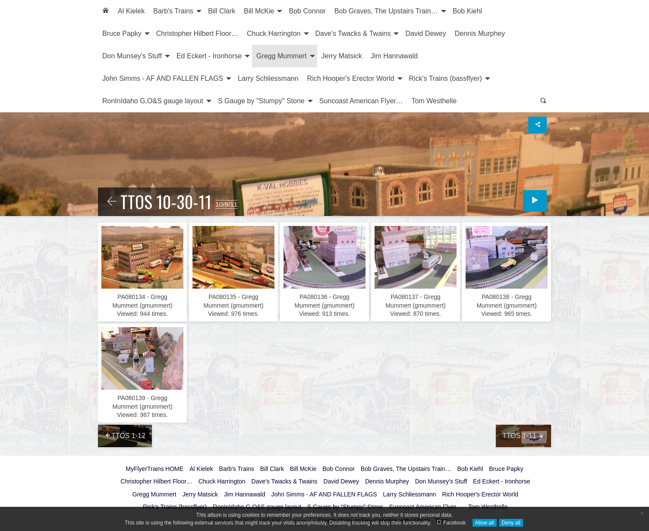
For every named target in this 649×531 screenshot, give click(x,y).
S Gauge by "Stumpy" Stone (261, 101)
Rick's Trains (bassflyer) (445, 78)
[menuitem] (105, 11)
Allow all (484, 523)
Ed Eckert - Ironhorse (209, 56)
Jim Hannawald (394, 56)
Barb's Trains (173, 11)
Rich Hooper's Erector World (350, 78)
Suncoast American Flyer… (361, 101)
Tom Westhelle (434, 101)
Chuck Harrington (274, 33)
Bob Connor (307, 11)
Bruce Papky (122, 33)
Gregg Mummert (281, 56)
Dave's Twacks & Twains (353, 33)
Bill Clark (221, 11)
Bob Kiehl (467, 11)
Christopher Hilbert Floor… (197, 33)
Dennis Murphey (480, 33)
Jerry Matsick (341, 56)
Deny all (511, 523)
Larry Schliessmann (268, 78)
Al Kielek (131, 11)
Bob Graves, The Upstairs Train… (386, 11)
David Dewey (425, 33)
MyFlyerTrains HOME (154, 468)
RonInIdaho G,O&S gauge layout (152, 101)
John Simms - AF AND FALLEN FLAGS (162, 78)
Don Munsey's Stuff (132, 56)
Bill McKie (259, 11)
